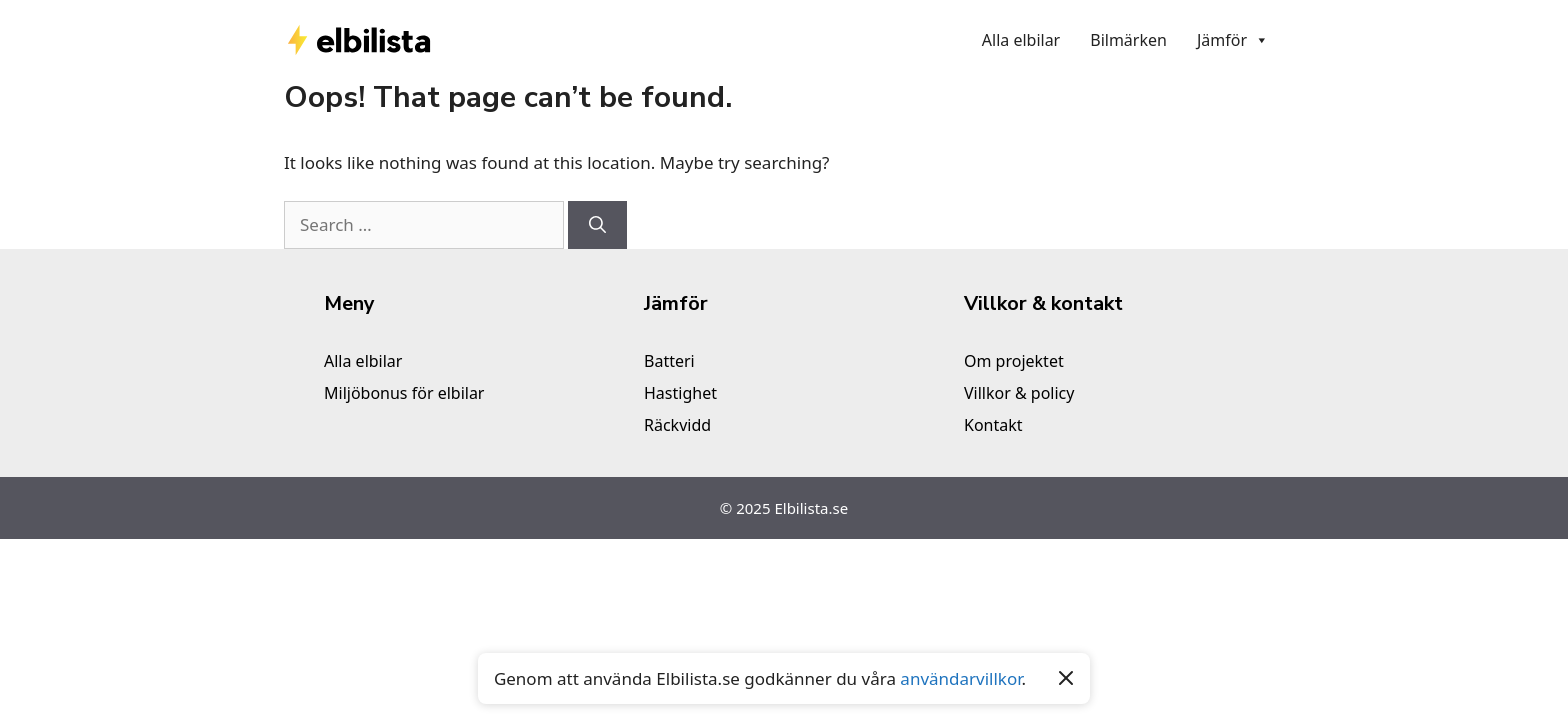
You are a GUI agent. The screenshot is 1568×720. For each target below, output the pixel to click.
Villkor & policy (1019, 393)
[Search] (597, 225)
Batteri (669, 361)
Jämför (1233, 40)
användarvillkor (960, 678)
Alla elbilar (1021, 40)
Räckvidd (677, 425)
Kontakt (993, 425)
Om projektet (1014, 361)
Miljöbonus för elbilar (404, 393)
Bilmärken (1128, 40)
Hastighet (680, 393)
